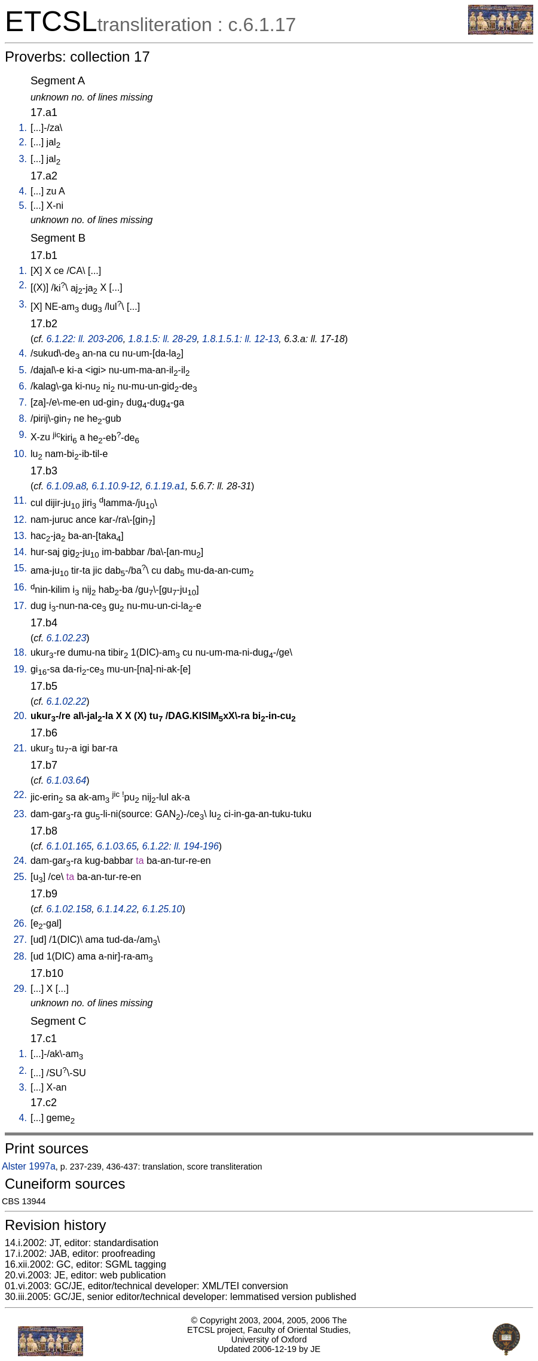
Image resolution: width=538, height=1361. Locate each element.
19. (20, 669)
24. (20, 860)
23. (20, 814)
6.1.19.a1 (165, 486)
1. (23, 128)
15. (20, 568)
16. (20, 587)
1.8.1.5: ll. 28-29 (163, 339)
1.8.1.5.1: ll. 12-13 (240, 339)
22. (20, 795)
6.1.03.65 (117, 846)
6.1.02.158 (69, 909)
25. (20, 877)
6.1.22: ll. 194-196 (180, 846)
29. (20, 989)
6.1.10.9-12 (115, 486)
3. (23, 159)
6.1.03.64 (67, 780)
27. (20, 939)
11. (20, 500)
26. (20, 923)
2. (23, 142)
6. (23, 386)
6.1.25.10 (162, 909)
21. (20, 748)
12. (20, 519)
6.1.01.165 (69, 846)
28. (20, 956)
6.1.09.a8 (67, 486)
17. (20, 606)
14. (20, 552)
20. (20, 716)
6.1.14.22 (117, 909)
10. (20, 454)
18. (20, 652)
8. (23, 418)
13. (20, 536)
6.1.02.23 (67, 638)
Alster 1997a (29, 1166)
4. (23, 191)
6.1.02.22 (67, 701)
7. (23, 402)
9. (23, 435)
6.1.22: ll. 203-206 (85, 339)
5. (23, 205)
